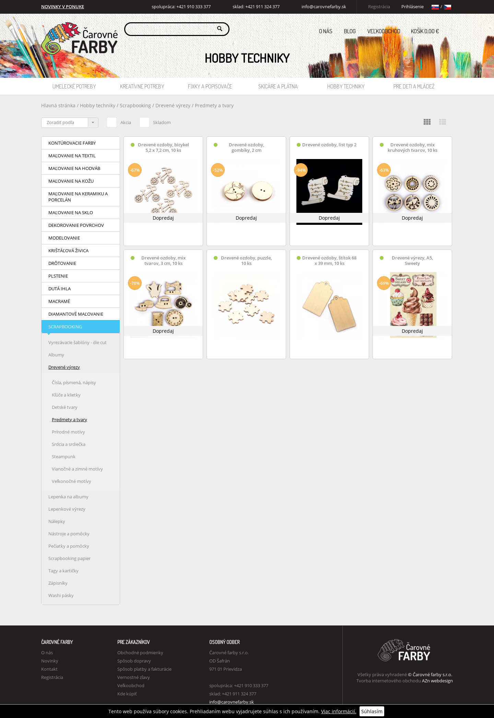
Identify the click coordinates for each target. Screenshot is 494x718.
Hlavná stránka (58, 105)
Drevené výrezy (173, 105)
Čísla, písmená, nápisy (74, 382)
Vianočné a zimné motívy (77, 469)
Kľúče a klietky (66, 395)
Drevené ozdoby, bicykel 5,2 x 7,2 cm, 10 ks (163, 147)
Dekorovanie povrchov (76, 225)
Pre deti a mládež (414, 86)
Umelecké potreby (74, 86)
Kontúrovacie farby (72, 143)
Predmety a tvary (214, 105)
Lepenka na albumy (68, 497)
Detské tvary (65, 407)
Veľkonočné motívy (71, 481)
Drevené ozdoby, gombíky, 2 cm (246, 147)
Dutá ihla (59, 288)
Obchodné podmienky (140, 652)
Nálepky (56, 521)
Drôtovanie (62, 263)
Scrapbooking (135, 105)
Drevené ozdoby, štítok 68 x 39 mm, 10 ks (329, 260)
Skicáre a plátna (278, 86)
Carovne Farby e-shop (78, 28)
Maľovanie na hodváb (74, 168)
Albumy (56, 355)
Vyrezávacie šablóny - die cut (77, 342)
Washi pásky (61, 595)
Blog (350, 31)
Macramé (59, 301)
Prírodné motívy (68, 432)
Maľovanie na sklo (70, 212)
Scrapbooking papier (69, 558)
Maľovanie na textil (72, 156)
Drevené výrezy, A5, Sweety (412, 260)
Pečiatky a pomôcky (68, 546)
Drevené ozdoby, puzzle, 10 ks (246, 260)
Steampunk (63, 456)
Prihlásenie (412, 7)
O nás (325, 31)
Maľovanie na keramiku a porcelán (78, 197)
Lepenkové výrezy (66, 509)
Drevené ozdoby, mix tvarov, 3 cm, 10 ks (163, 260)
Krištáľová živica (68, 250)
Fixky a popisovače (210, 86)
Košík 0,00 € (432, 29)
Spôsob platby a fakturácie (144, 669)
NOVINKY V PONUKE (62, 7)
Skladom (155, 121)
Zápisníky (58, 583)
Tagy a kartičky (63, 571)
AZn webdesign (437, 681)
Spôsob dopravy (134, 661)
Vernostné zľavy (133, 677)
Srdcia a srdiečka (68, 444)
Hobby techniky (346, 86)
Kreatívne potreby (142, 86)
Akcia (119, 121)
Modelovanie (64, 238)
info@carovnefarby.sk (324, 7)
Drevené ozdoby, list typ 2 (329, 145)
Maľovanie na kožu (71, 181)
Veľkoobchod (383, 31)
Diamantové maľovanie (75, 314)
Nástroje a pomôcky (69, 534)
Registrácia (379, 7)
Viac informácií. (338, 711)
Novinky (49, 661)
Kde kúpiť (127, 694)
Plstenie (58, 276)
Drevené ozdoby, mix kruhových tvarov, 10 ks (412, 147)
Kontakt (49, 669)
